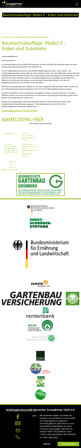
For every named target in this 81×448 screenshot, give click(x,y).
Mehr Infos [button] (53, 437)
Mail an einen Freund (10, 170)
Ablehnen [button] (46, 444)
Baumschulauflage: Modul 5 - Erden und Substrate (34, 46)
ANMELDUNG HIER (22, 119)
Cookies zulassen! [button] (68, 444)
